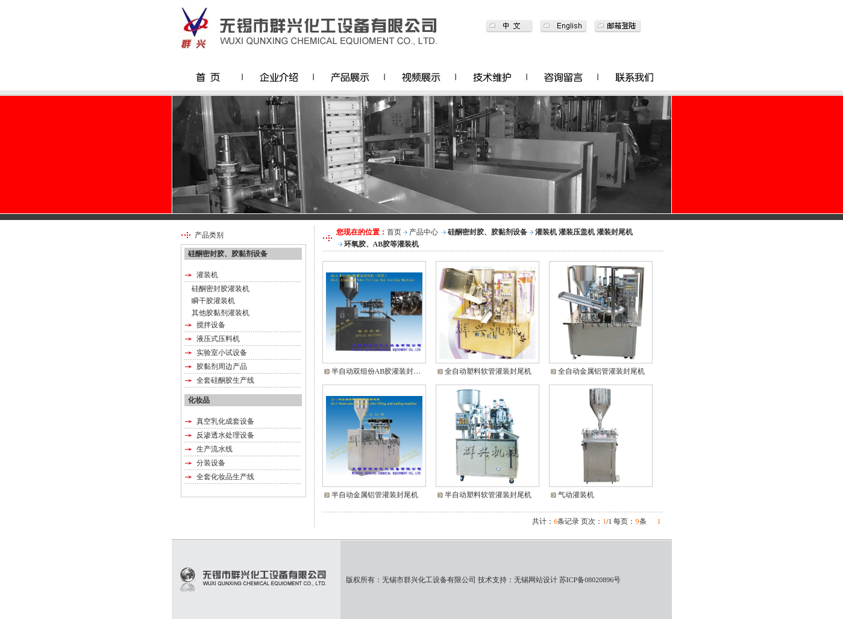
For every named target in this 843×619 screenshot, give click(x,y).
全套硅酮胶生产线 (225, 380)
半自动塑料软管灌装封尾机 (488, 495)
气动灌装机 (576, 495)
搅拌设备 (210, 325)
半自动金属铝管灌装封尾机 (374, 495)
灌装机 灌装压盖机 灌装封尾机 (584, 232)
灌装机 (207, 275)
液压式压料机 (218, 339)
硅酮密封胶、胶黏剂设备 (487, 232)
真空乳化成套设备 (225, 421)
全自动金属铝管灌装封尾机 (601, 371)
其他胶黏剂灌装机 (220, 313)
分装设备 (210, 463)
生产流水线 (214, 449)
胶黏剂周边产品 (221, 366)
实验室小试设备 (221, 352)
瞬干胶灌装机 (213, 301)
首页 (394, 232)
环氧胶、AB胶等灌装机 (381, 244)
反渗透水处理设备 (225, 435)
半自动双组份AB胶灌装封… (376, 371)
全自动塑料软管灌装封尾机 (488, 371)
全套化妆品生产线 (225, 477)
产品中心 (423, 232)
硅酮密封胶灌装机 (220, 288)
